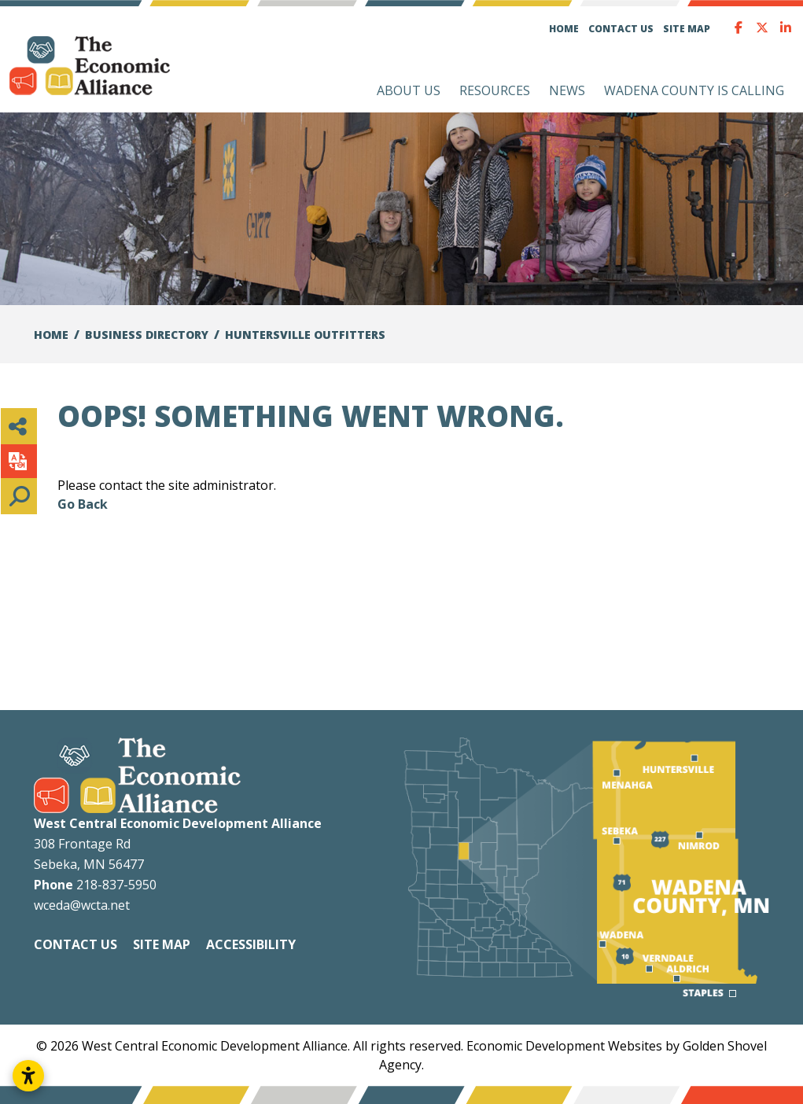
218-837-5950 (116, 884)
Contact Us (621, 28)
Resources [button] (494, 90)
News (567, 90)
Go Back (82, 504)
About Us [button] (408, 90)
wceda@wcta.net (82, 905)
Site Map (686, 28)
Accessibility (251, 944)
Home (564, 28)
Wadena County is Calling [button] (694, 90)
